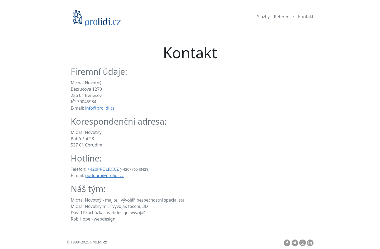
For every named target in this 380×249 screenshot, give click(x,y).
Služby (263, 16)
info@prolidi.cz (100, 108)
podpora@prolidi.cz (104, 175)
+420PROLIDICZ (103, 169)
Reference (284, 16)
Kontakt (306, 16)
